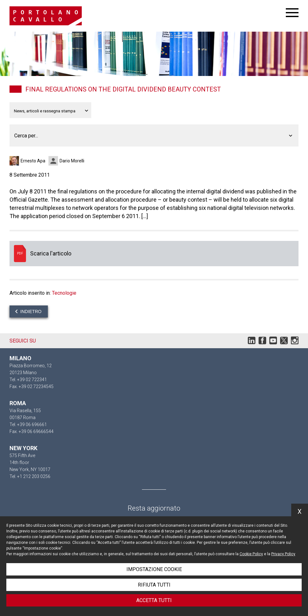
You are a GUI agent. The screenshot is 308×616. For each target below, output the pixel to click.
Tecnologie (64, 293)
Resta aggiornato (154, 508)
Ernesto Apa (33, 161)
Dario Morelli (72, 161)
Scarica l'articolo (154, 253)
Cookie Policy (251, 554)
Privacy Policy (283, 554)
